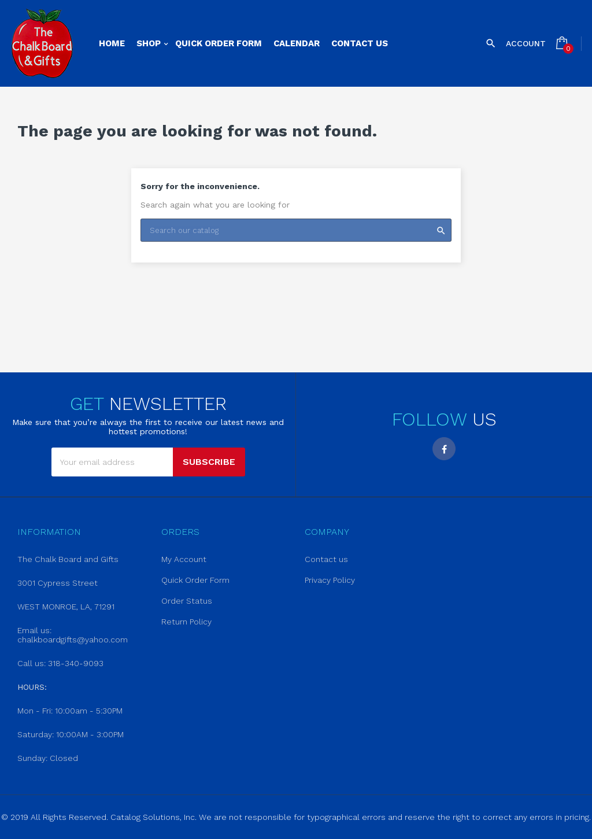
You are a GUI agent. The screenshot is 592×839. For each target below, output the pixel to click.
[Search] (296, 230)
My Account (183, 559)
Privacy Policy (330, 580)
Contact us (326, 559)
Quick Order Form (195, 580)
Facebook (444, 449)
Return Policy (186, 621)
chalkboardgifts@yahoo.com (72, 639)
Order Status (186, 600)
